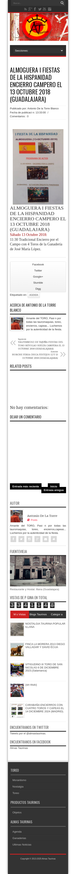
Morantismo (19, 780)
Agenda (33, 295)
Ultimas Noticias (22, 844)
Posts (32, 519)
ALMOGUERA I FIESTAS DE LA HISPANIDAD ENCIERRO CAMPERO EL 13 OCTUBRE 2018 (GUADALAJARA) (36, 84)
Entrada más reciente (25, 486)
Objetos (17, 812)
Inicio (53, 486)
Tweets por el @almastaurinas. (28, 733)
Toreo (16, 793)
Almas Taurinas (19, 747)
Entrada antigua (54, 490)
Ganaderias (19, 838)
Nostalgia (18, 786)
